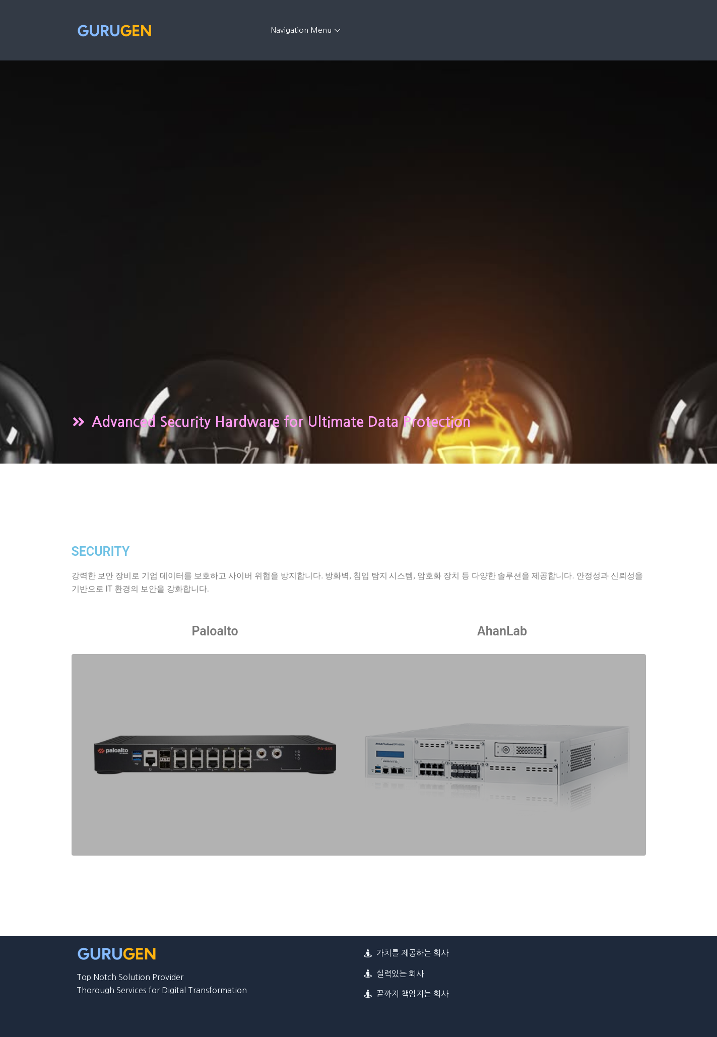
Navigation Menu (307, 30)
